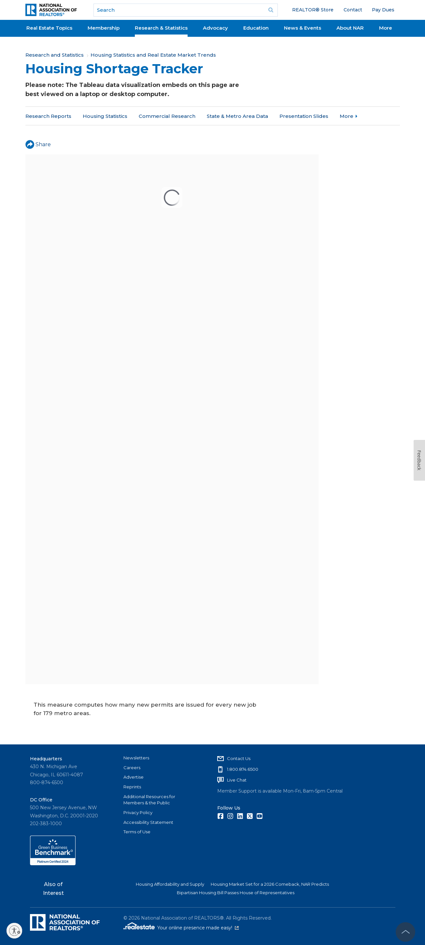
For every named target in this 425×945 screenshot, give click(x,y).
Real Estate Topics (49, 28)
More (385, 28)
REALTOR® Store (312, 10)
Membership (104, 28)
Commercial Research (167, 116)
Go (270, 10)
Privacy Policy (137, 812)
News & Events (302, 28)
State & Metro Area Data (237, 116)
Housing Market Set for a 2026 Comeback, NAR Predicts (270, 884)
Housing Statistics (105, 116)
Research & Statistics (161, 28)
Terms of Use (136, 831)
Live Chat (237, 780)
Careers (131, 767)
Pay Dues (383, 10)
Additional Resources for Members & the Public (149, 800)
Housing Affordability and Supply (170, 884)
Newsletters (136, 757)
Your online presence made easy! (198, 928)
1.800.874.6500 (242, 769)
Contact (353, 10)
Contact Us (238, 758)
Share (38, 144)
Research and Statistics (54, 55)
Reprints (132, 786)
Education (256, 28)
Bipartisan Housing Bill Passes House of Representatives (235, 892)
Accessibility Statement (148, 822)
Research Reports (48, 116)
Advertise (133, 777)
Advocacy (215, 28)
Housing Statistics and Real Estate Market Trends (153, 55)
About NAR (350, 28)
